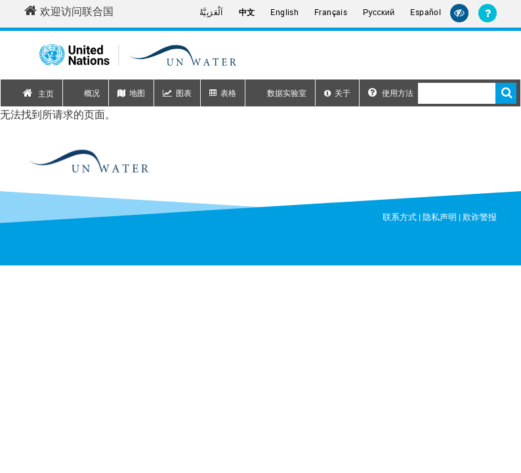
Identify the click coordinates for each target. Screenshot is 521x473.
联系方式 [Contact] (400, 217)
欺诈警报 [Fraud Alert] (480, 217)
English (284, 12)
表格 (228, 92)
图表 (184, 92)
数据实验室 (286, 92)
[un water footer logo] (88, 161)
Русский (378, 12)
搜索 (505, 93)
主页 (46, 93)
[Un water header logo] (137, 55)
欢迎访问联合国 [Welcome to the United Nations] (69, 11)
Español (425, 12)
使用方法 (390, 92)
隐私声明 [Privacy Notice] (440, 217)
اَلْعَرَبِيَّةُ (211, 12)
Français (330, 12)
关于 (342, 92)
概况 (92, 92)
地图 (137, 92)
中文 (247, 12)
